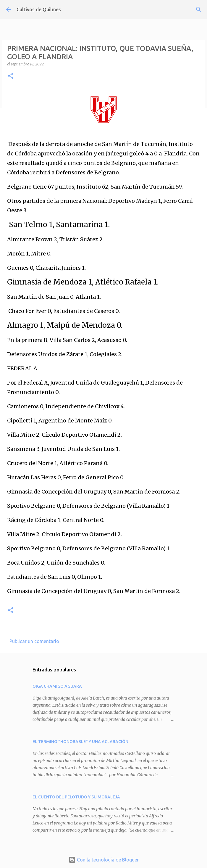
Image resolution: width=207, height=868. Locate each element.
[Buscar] (198, 9)
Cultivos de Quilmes (39, 9)
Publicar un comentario (34, 641)
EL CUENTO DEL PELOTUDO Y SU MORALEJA (76, 797)
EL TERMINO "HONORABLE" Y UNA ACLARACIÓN (80, 741)
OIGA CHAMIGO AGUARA (57, 686)
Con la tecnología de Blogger (104, 859)
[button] (10, 76)
